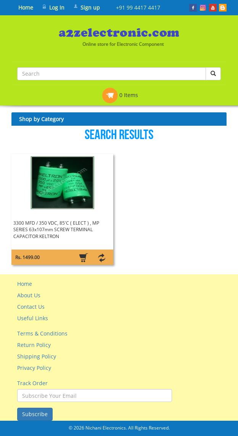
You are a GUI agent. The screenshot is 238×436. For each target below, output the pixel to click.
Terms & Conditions (42, 333)
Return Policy (34, 344)
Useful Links (32, 318)
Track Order (32, 383)
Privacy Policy (34, 367)
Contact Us (31, 306)
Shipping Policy (36, 356)
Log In (56, 7)
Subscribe (35, 414)
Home (25, 7)
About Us (28, 295)
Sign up (90, 7)
